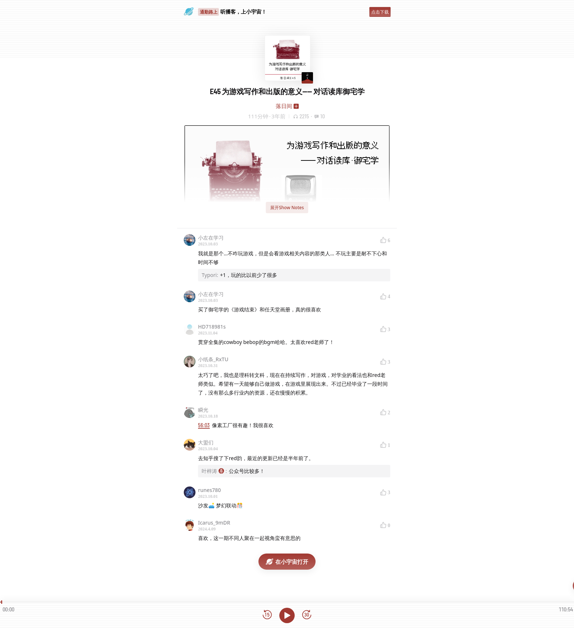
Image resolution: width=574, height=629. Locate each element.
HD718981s (212, 326)
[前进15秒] (306, 615)
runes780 (209, 489)
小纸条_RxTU (213, 359)
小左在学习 (211, 237)
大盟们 (205, 442)
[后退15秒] (267, 615)
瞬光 (203, 409)
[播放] (287, 615)
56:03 (204, 425)
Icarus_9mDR (214, 522)
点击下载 (380, 12)
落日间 (284, 106)
